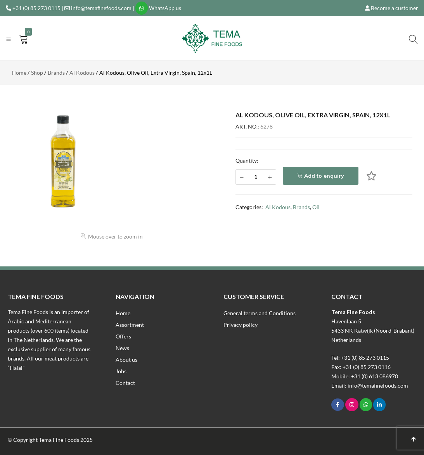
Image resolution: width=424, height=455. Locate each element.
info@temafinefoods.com (101, 8)
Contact (125, 382)
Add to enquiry (324, 175)
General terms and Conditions (259, 313)
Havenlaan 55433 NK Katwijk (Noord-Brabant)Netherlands (372, 330)
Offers (123, 336)
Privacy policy (240, 324)
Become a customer (394, 8)
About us (126, 359)
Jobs (121, 371)
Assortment (130, 324)
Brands (301, 207)
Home (123, 313)
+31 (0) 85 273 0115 (36, 8)
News (122, 348)
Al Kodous (278, 207)
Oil (316, 207)
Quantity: (246, 160)
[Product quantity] (256, 177)
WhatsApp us (165, 8)
